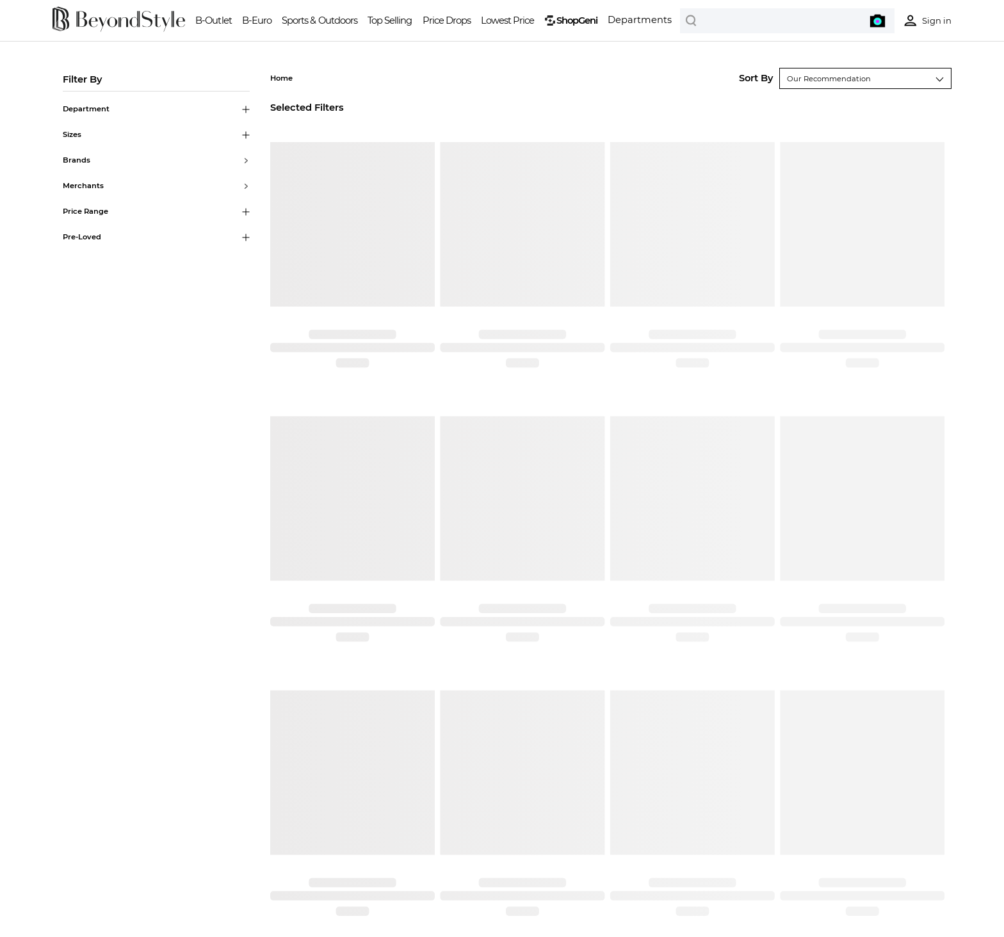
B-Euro (256, 20)
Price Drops (447, 20)
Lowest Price (507, 20)
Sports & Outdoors (319, 20)
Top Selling (390, 20)
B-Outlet (213, 20)
